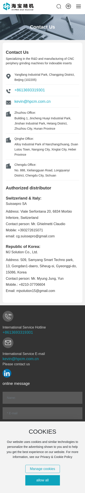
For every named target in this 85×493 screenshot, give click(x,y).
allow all (42, 480)
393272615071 (31, 230)
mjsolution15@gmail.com (35, 291)
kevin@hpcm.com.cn (32, 101)
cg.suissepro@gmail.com (35, 236)
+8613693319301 (29, 90)
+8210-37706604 (32, 284)
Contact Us (42, 27)
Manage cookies (42, 469)
